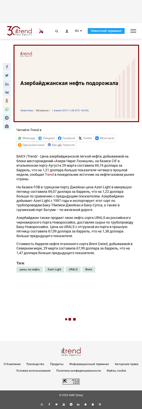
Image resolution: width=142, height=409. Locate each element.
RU (77, 31)
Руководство (35, 364)
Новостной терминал (106, 31)
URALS (73, 269)
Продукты (57, 364)
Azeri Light (54, 269)
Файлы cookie (116, 370)
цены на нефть (30, 269)
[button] (6, 66)
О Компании (12, 364)
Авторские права (126, 364)
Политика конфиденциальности (78, 370)
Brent (88, 269)
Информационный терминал (89, 364)
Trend (49, 174)
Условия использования (33, 370)
